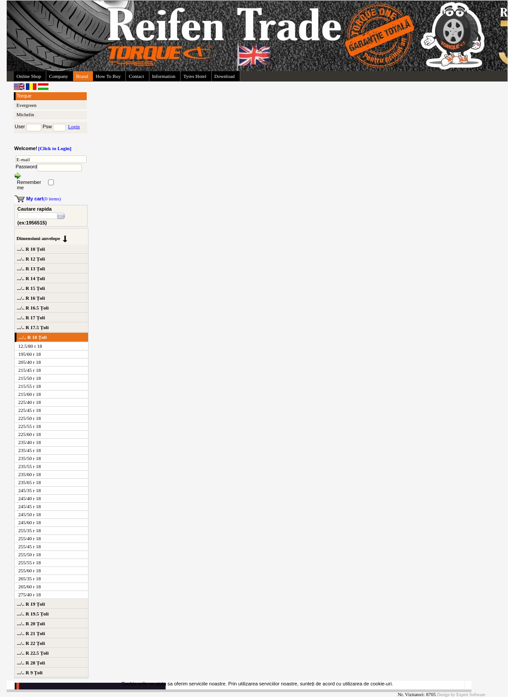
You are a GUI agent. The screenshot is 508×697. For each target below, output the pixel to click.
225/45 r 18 (29, 410)
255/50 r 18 (29, 554)
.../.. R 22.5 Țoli (32, 653)
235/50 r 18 (29, 458)
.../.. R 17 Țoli (31, 317)
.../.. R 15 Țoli (31, 288)
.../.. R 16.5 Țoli (32, 307)
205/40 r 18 (29, 362)
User (20, 126)
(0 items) (43, 198)
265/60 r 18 (29, 586)
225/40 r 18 (29, 402)
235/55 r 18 (29, 466)
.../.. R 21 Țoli (31, 633)
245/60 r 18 (29, 522)
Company (58, 76)
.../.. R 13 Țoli (31, 268)
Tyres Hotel (194, 76)
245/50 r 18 (29, 514)
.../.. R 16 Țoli (31, 298)
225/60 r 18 (29, 434)
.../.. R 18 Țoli (33, 337)
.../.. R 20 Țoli (31, 623)
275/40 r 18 (29, 594)
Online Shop (28, 76)
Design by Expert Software (461, 694)
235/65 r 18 (29, 482)
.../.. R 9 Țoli (29, 672)
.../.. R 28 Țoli (31, 662)
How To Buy (108, 76)
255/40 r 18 (29, 538)
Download (224, 76)
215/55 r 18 (29, 386)
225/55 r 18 (29, 426)
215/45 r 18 (29, 370)
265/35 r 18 (29, 578)
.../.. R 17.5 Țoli (32, 327)
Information (164, 76)
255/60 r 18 (29, 570)
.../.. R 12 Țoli (31, 258)
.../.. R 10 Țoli (31, 249)
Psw (47, 126)
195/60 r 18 (29, 354)
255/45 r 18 (29, 546)
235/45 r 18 (29, 450)
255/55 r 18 (29, 562)
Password (26, 166)
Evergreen (26, 105)
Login (74, 126)
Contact (136, 76)
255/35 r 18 (29, 530)
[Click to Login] (55, 148)
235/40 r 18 (29, 442)
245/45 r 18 (29, 506)
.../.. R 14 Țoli (31, 278)
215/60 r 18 (29, 394)
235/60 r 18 (29, 474)
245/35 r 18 (29, 490)
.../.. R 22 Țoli (31, 643)
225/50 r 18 (29, 418)
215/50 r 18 (29, 378)
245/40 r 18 (29, 498)
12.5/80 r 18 (30, 346)
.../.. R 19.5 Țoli (32, 613)
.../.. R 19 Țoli (31, 604)
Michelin (25, 114)
